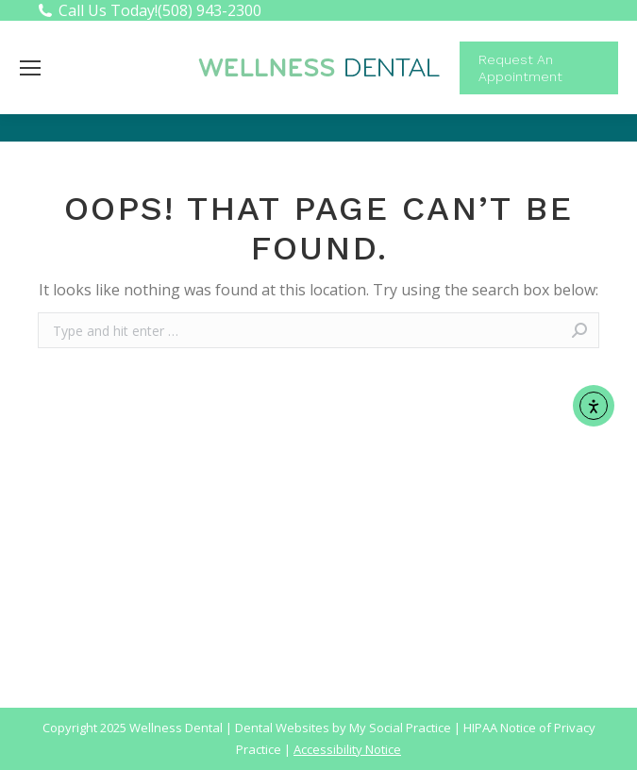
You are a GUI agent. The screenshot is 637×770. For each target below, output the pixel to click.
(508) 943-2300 (209, 10)
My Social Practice (398, 727)
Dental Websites (282, 727)
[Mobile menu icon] (30, 68)
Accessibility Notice (347, 749)
